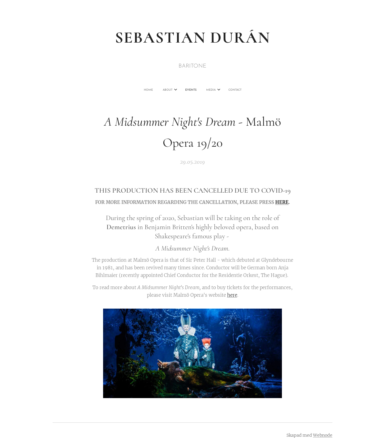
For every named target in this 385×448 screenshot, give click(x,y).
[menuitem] (172, 90)
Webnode (322, 435)
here (232, 295)
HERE (282, 202)
